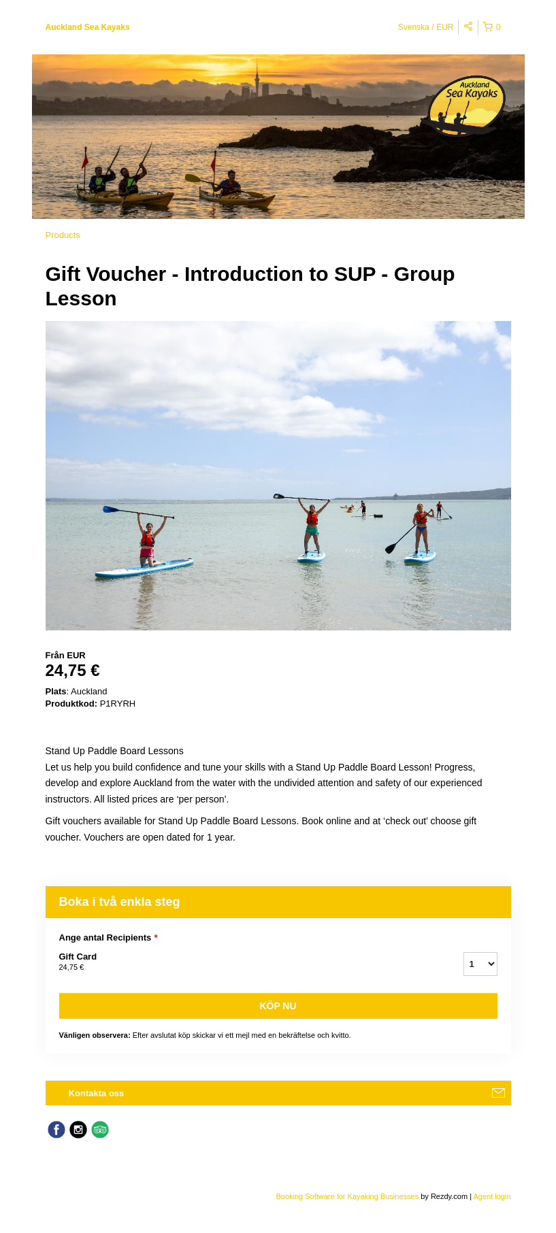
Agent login (491, 1196)
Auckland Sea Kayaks (88, 27)
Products (63, 235)
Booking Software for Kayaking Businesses (348, 1196)
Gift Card (244, 962)
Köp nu (277, 1005)
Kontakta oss (97, 1093)
